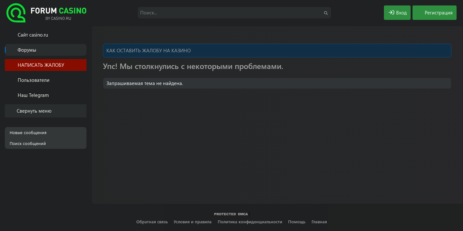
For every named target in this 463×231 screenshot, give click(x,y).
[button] (82, 80)
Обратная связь (152, 221)
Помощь (296, 221)
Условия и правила (193, 221)
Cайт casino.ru (33, 34)
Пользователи (34, 80)
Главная (319, 221)
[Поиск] (234, 12)
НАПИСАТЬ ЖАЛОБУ (41, 65)
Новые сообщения (28, 132)
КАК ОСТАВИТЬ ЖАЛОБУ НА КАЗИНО (148, 50)
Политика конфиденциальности (250, 221)
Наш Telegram (33, 95)
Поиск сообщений (28, 143)
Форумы (27, 50)
